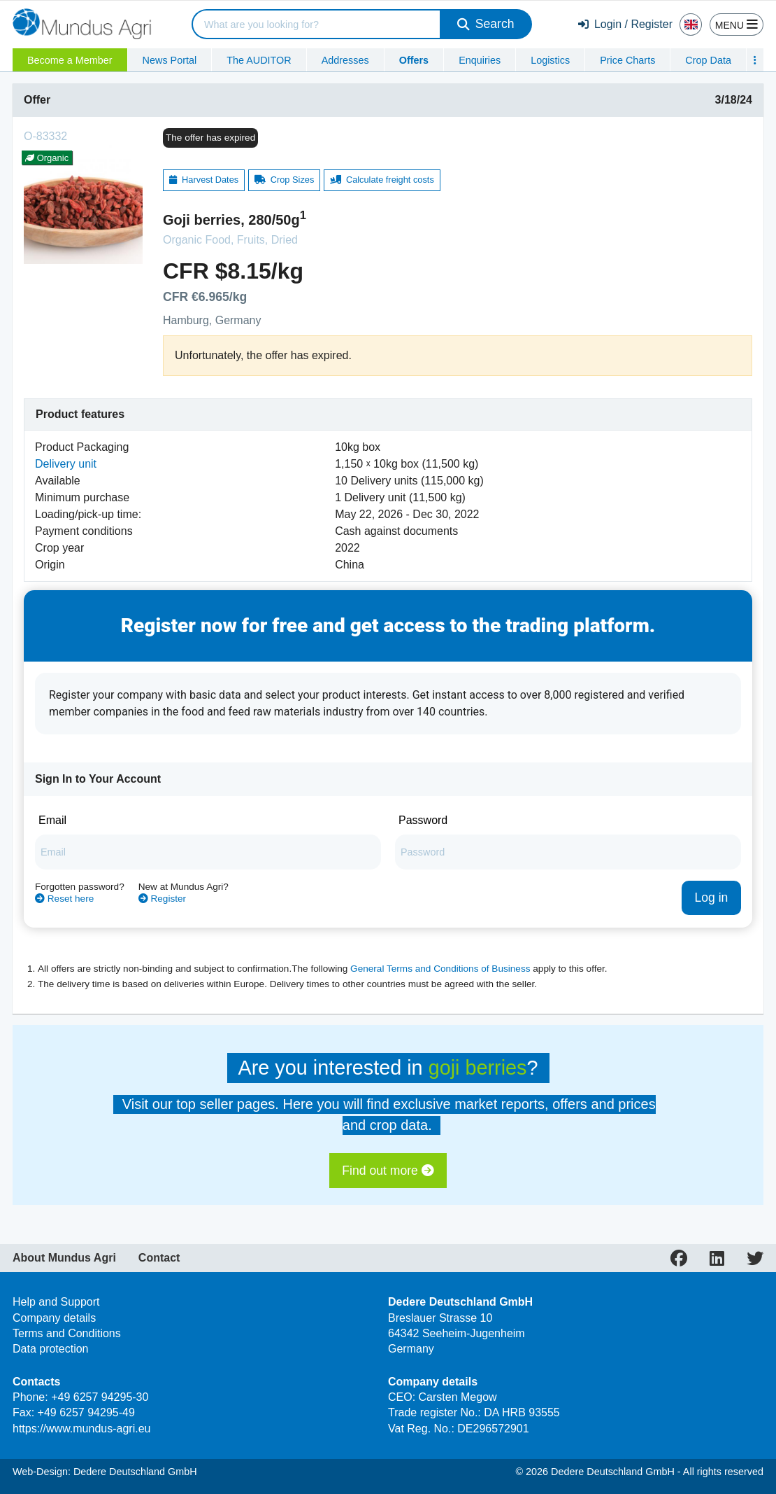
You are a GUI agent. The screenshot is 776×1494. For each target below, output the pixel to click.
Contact (159, 1258)
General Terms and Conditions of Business (440, 968)
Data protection (51, 1349)
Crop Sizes (284, 179)
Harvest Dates (203, 179)
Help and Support (56, 1302)
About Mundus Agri (64, 1258)
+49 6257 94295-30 (99, 1397)
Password (422, 820)
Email (52, 820)
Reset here (64, 898)
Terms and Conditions (67, 1333)
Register (162, 898)
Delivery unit (65, 464)
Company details (54, 1318)
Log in (711, 898)
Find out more (387, 1171)
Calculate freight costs (382, 179)
